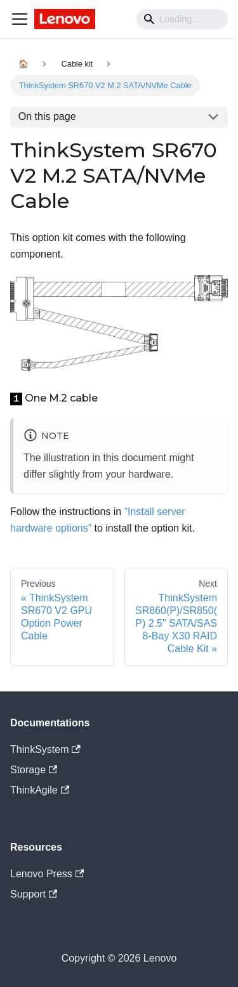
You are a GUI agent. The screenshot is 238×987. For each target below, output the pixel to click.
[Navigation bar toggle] (19, 19)
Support (33, 894)
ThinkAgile (39, 790)
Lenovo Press (47, 873)
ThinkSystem (45, 749)
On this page (47, 116)
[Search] (182, 19)
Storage (33, 769)
